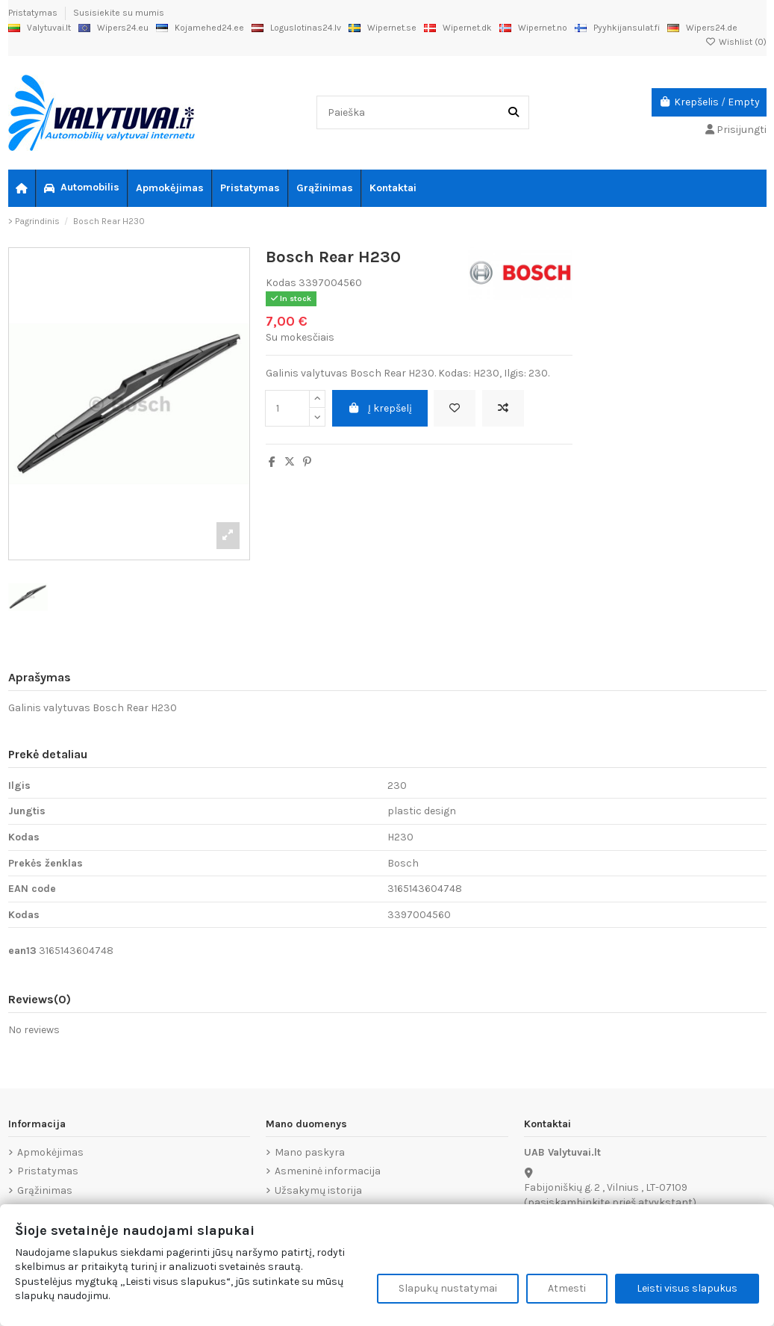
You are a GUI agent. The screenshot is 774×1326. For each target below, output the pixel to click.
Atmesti (567, 1288)
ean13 (22, 950)
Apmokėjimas (50, 1152)
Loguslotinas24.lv (296, 27)
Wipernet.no (533, 27)
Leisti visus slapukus (687, 1288)
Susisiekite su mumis (118, 12)
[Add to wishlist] (454, 408)
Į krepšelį (380, 408)
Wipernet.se (382, 27)
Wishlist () (736, 42)
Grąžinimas (44, 1190)
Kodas (281, 282)
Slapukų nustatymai (448, 1288)
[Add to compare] (503, 408)
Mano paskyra (310, 1152)
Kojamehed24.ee (200, 27)
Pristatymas (34, 12)
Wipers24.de (702, 27)
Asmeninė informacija (328, 1171)
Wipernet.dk (458, 27)
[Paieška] (513, 112)
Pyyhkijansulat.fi (617, 27)
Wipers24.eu (113, 27)
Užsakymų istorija (318, 1190)
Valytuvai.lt (39, 27)
